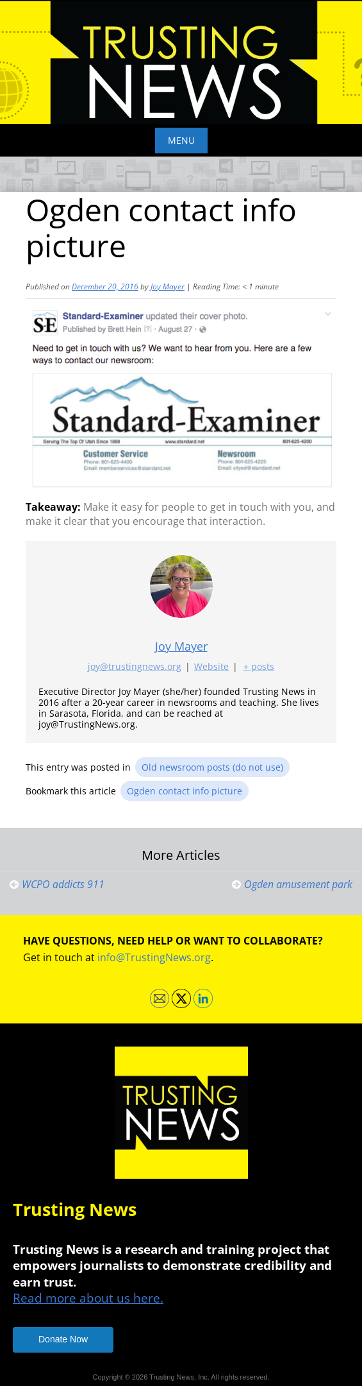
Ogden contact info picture (184, 791)
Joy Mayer (168, 286)
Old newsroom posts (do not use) (212, 767)
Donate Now (63, 1339)
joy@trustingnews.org (134, 667)
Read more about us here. (88, 1297)
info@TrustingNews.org (154, 957)
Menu (181, 140)
